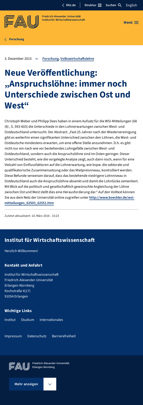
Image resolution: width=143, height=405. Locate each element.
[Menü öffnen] (131, 23)
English (131, 5)
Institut (10, 319)
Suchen (114, 5)
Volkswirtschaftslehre (77, 58)
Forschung (50, 58)
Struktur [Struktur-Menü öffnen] (92, 5)
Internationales (51, 319)
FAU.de (69, 5)
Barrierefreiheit (64, 336)
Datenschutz (36, 336)
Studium (27, 319)
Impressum (13, 336)
